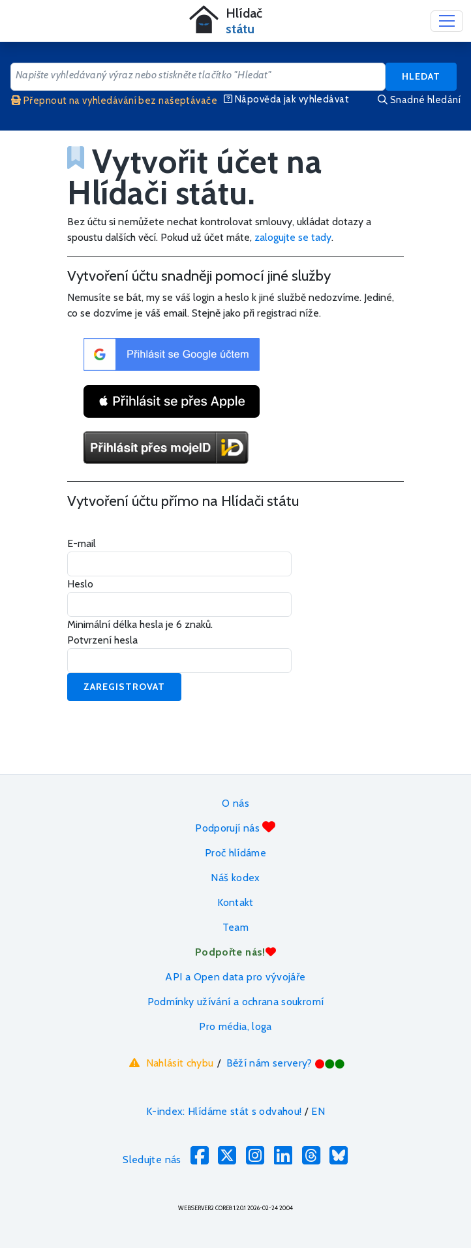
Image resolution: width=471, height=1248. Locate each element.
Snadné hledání (419, 100)
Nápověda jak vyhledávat (286, 99)
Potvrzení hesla (102, 640)
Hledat (421, 76)
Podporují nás (235, 827)
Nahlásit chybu (170, 1062)
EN (318, 1111)
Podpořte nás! (235, 952)
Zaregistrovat (124, 687)
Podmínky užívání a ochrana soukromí (235, 1001)
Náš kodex (235, 877)
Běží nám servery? (286, 1063)
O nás (235, 803)
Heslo (80, 584)
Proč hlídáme (235, 853)
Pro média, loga (235, 1026)
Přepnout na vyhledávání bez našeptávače (114, 100)
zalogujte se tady (292, 237)
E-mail (81, 543)
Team (235, 927)
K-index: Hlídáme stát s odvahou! (224, 1111)
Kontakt (235, 902)
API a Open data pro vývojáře (235, 977)
